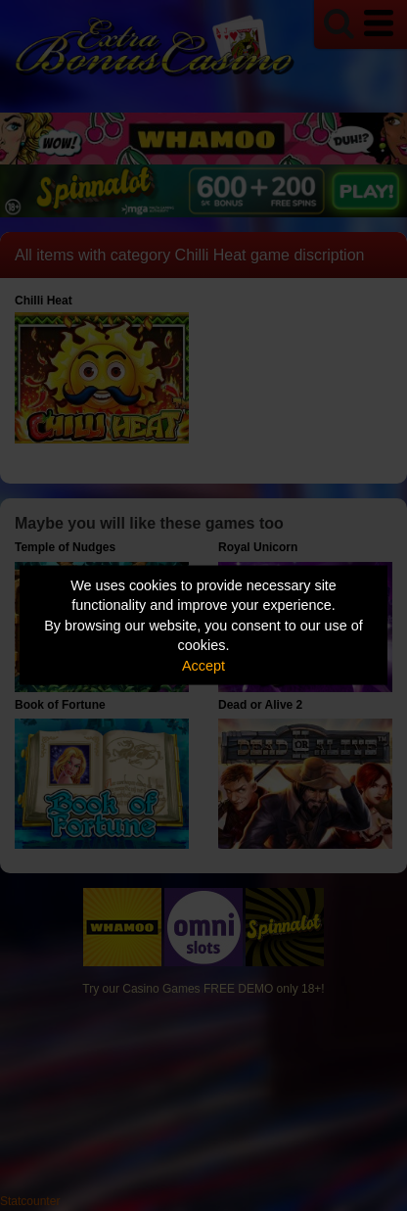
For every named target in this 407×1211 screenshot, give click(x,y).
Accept (203, 665)
